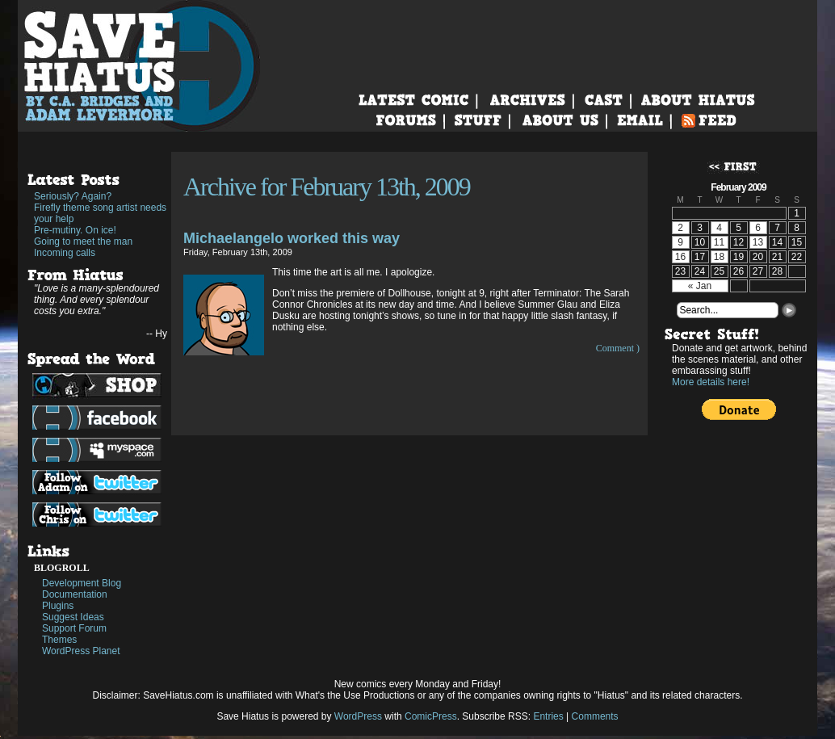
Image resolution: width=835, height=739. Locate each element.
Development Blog (81, 583)
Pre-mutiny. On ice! (75, 230)
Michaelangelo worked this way (291, 238)
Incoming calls (64, 252)
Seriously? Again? (72, 196)
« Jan (699, 286)
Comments (595, 716)
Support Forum (74, 628)
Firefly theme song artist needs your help (100, 213)
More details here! (710, 382)
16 (680, 256)
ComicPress (431, 716)
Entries (548, 716)
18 (719, 256)
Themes (59, 639)
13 (758, 242)
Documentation (74, 594)
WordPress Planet (81, 651)
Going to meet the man (83, 241)
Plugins (57, 605)
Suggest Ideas (73, 617)
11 (719, 242)
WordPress (358, 716)
